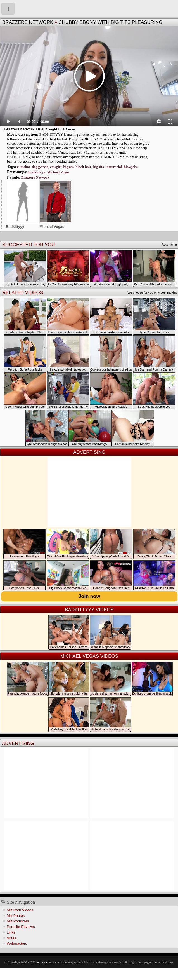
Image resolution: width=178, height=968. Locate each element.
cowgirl (55, 167)
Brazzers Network (27, 22)
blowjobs (131, 167)
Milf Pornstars (18, 921)
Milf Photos (16, 915)
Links (11, 932)
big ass (68, 167)
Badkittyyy (36, 172)
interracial (114, 167)
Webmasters (17, 943)
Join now (89, 596)
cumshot (23, 167)
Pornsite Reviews (21, 927)
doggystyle (40, 167)
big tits (98, 167)
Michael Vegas (58, 172)
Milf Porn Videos (20, 910)
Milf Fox (89, 8)
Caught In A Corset (61, 129)
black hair (83, 167)
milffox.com (43, 962)
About (11, 938)
